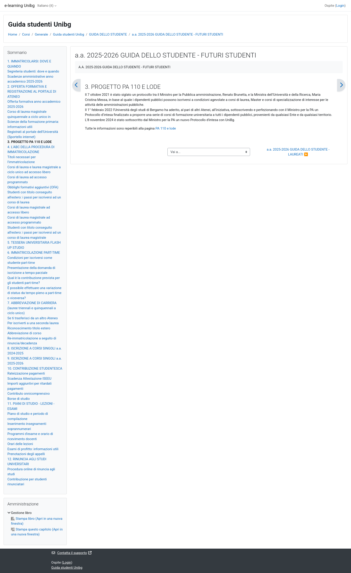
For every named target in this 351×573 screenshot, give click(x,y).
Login (340, 6)
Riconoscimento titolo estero (28, 328)
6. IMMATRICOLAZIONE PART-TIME (33, 253)
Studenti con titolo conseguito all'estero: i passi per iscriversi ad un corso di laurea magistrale (34, 233)
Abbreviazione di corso (24, 333)
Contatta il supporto (71, 553)
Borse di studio (18, 399)
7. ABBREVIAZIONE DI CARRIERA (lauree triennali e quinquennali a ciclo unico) (32, 308)
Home (12, 34)
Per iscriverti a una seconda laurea (33, 323)
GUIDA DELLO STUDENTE (108, 34)
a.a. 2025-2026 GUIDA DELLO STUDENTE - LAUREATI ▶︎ (298, 152)
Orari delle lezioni (20, 444)
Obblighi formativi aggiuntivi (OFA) (32, 187)
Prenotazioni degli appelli (26, 454)
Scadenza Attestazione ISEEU (29, 379)
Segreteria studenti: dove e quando (33, 71)
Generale (41, 34)
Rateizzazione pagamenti (26, 373)
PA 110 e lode (165, 128)
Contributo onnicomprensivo (28, 394)
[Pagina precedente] (76, 85)
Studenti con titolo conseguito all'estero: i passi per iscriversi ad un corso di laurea (34, 197)
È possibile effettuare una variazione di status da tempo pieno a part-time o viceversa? (34, 293)
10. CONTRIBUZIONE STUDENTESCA (34, 368)
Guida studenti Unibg (68, 34)
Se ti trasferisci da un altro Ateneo (32, 318)
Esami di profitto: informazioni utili (32, 449)
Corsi (26, 34)
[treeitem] (35, 523)
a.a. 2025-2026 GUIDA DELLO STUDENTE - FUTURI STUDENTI (177, 34)
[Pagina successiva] (341, 85)
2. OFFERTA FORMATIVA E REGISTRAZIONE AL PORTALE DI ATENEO (31, 92)
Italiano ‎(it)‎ (45, 6)
